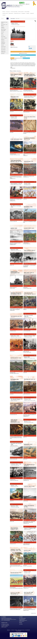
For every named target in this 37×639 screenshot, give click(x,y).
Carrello (22, 2)
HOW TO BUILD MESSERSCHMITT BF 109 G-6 (8, 619)
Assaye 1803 (25, 372)
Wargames (2, 39)
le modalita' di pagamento (5, 625)
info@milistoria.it (21, 621)
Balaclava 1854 (12, 521)
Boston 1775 (25, 437)
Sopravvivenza (3, 46)
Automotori (2, 53)
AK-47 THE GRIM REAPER (5, 620)
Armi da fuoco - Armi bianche (4, 25)
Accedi (21, 5)
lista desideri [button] (23, 53)
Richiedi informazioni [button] (26, 58)
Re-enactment (3, 49)
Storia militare (13, 18)
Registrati (27, 4)
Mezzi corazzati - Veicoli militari (3, 30)
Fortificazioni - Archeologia (3, 43)
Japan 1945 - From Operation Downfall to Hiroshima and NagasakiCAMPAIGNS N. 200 (15, 244)
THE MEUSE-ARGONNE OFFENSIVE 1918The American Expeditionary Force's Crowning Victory (16, 438)
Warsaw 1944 (11, 111)
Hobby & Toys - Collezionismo (3, 51)
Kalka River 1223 (12, 351)
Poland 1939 (11, 132)
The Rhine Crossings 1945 (13, 221)
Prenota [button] (23, 51)
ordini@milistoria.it (22, 619)
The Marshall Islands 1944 (13, 414)
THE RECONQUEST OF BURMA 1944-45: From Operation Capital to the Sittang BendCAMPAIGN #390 (16, 309)
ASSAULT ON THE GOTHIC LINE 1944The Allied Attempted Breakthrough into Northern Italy (16, 566)
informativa (20, 624)
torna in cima (33, 613)
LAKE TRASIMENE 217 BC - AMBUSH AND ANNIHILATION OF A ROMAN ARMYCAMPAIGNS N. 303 (29, 522)
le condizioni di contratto (5, 624)
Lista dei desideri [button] (22, 4)
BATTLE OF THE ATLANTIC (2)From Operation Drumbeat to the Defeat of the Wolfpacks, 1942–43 (29, 609)
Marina (2, 33)
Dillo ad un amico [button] (23, 56)
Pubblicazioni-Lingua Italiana (4, 22)
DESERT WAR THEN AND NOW (6, 618)
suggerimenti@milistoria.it (23, 620)
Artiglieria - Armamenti (2, 27)
